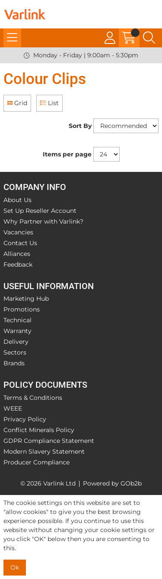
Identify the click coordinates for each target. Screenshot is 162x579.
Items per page (67, 154)
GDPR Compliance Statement (48, 441)
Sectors (14, 352)
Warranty (17, 331)
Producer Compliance (36, 462)
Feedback (17, 264)
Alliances (16, 254)
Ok (14, 567)
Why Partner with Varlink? (43, 221)
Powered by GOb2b (112, 483)
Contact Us (20, 243)
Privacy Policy (24, 419)
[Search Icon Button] (149, 37)
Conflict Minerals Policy (38, 430)
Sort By (80, 126)
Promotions (21, 309)
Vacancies (18, 232)
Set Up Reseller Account (39, 211)
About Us (17, 200)
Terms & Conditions (32, 398)
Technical (17, 320)
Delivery (16, 342)
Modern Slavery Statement (44, 451)
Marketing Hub (26, 298)
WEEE (12, 408)
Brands (14, 363)
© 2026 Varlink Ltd (48, 483)
